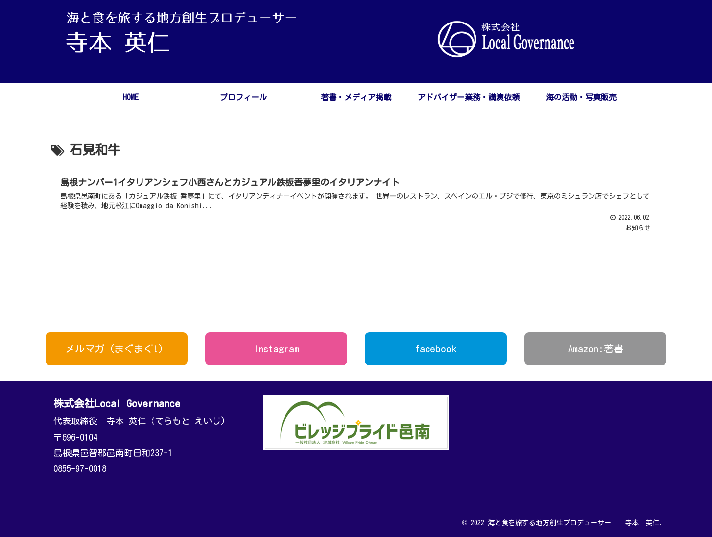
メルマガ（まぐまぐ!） (116, 348)
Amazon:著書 (595, 348)
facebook (435, 348)
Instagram (276, 348)
